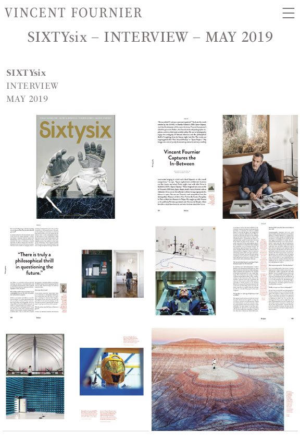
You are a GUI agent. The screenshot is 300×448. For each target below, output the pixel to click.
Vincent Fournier (74, 13)
